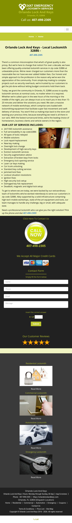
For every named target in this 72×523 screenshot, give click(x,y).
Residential (17, 503)
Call (36, 519)
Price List (40, 509)
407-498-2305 (41, 20)
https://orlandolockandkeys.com (45, 497)
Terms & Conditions (26, 509)
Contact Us (36, 506)
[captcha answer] (39, 317)
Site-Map (49, 509)
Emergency (51, 503)
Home (31, 36)
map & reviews (61, 494)
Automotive (40, 503)
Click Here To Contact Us (36, 218)
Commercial (28, 503)
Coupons (62, 503)
